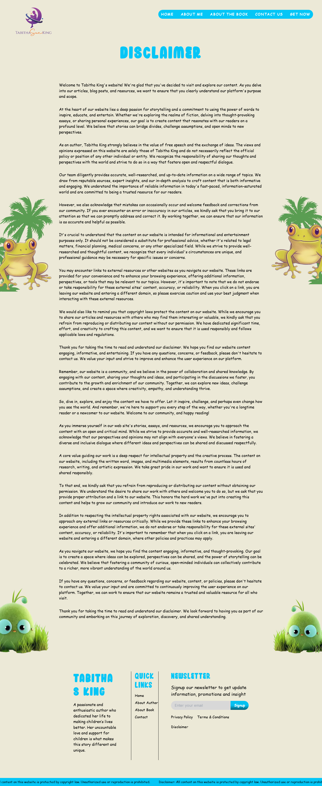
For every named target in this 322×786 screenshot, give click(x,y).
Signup (239, 705)
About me (192, 14)
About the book (229, 14)
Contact (141, 716)
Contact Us (269, 14)
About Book (144, 709)
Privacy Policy (182, 716)
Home (167, 14)
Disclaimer (179, 726)
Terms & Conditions (213, 716)
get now (300, 14)
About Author (146, 702)
